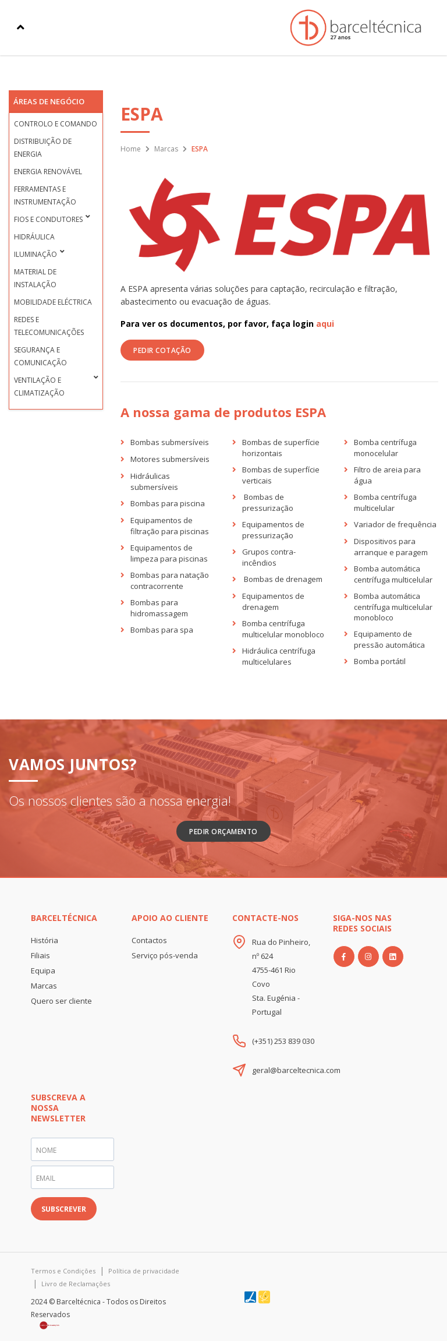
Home (130, 149)
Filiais (40, 955)
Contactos (149, 940)
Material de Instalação (35, 278)
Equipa (43, 970)
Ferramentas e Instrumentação (45, 195)
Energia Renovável (48, 172)
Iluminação (35, 254)
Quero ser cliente (61, 1001)
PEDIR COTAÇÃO (162, 350)
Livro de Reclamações (75, 1283)
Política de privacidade (143, 1270)
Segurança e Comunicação (40, 356)
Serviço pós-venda (165, 955)
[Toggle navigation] (20, 27)
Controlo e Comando (55, 124)
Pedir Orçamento (223, 832)
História (44, 940)
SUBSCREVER (63, 1209)
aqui (325, 323)
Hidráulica (34, 237)
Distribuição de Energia (43, 147)
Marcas (166, 149)
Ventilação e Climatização (39, 386)
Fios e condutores (48, 219)
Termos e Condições (63, 1270)
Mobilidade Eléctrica (53, 302)
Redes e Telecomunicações (49, 326)
